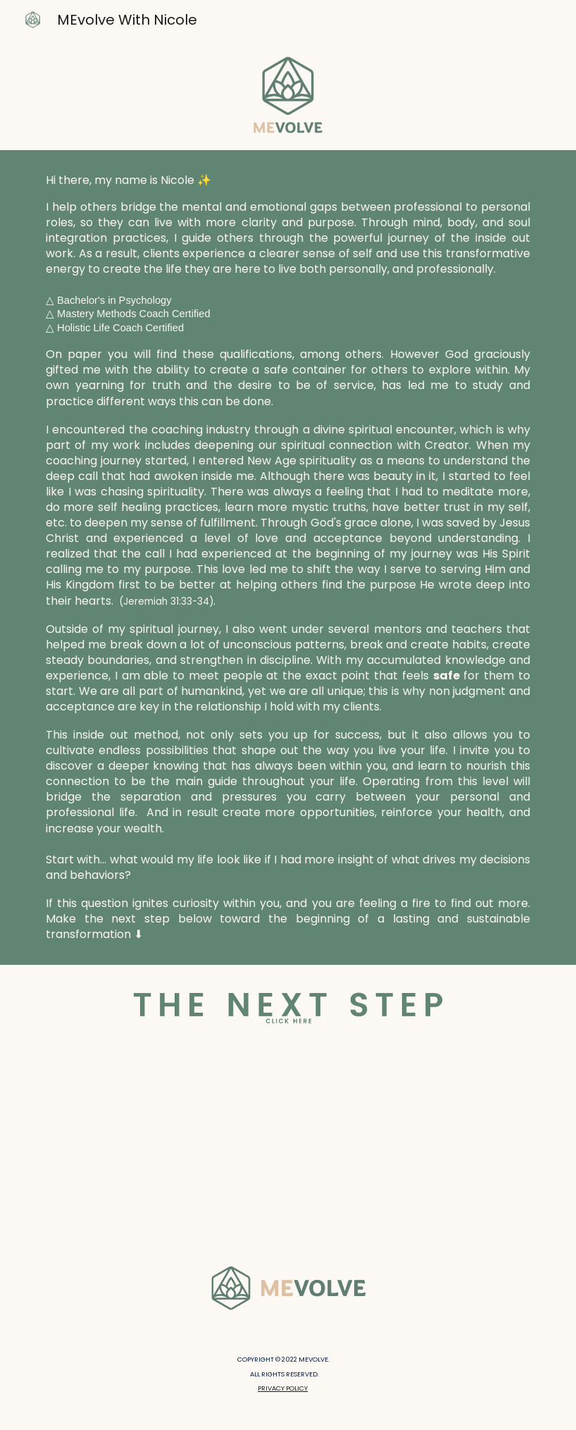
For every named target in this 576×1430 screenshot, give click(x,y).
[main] (288, 557)
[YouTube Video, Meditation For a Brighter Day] (288, 1146)
